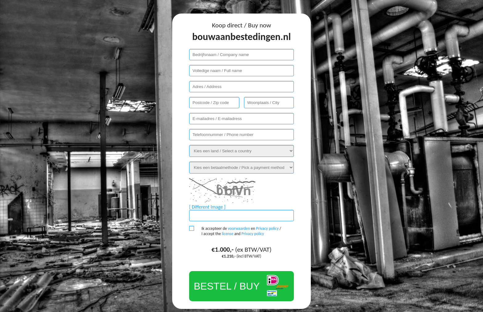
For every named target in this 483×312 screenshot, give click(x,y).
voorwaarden (239, 228)
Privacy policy (267, 228)
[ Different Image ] (207, 207)
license (227, 233)
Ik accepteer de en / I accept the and (241, 231)
